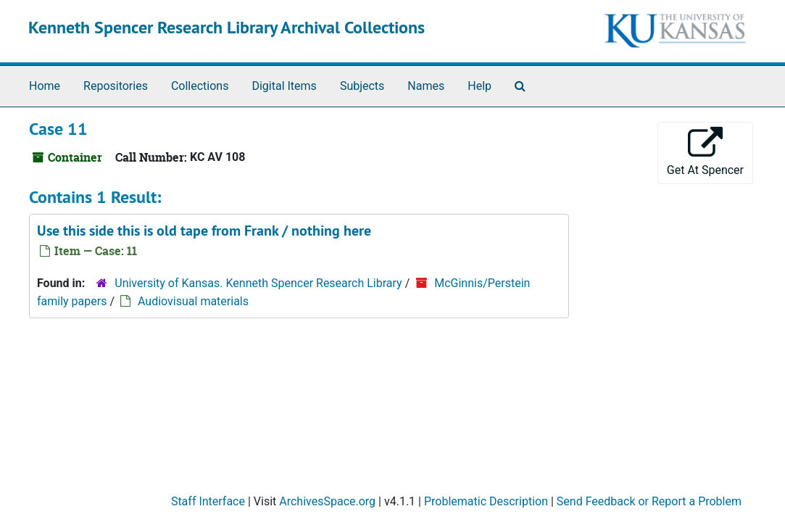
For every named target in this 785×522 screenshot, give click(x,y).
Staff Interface (208, 501)
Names (425, 86)
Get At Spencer (705, 152)
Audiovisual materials (193, 301)
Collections (200, 86)
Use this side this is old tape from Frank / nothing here (204, 230)
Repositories (115, 86)
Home (44, 86)
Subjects (362, 86)
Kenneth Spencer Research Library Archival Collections (226, 27)
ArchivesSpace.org (327, 501)
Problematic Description (486, 501)
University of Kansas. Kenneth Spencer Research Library (258, 283)
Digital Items (284, 86)
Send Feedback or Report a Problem (649, 501)
